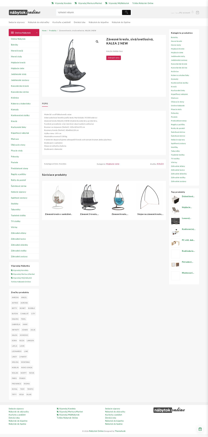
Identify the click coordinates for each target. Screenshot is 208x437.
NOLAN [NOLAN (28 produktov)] (15, 376)
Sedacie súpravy (18, 192)
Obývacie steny (18, 145)
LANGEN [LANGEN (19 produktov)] (15, 349)
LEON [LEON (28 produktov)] (32, 349)
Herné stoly (16, 56)
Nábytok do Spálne (17, 427)
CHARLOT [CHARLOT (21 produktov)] (25, 317)
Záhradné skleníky (19, 245)
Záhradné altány (18, 233)
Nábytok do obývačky (19, 415)
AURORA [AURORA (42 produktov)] (24, 306)
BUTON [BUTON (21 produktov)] (15, 317)
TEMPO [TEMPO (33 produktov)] (31, 392)
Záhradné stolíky (19, 251)
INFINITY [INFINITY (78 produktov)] (15, 333)
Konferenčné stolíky (20, 115)
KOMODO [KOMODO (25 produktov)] (16, 344)
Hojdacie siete (17, 68)
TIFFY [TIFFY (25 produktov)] (14, 397)
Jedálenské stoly (18, 74)
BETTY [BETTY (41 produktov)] (14, 311)
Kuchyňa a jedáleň (17, 418)
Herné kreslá (17, 51)
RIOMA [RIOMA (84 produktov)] (27, 387)
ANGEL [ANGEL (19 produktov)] (24, 300)
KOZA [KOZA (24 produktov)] (33, 344)
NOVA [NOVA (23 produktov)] (32, 376)
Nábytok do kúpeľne (18, 424)
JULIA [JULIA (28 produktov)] (14, 338)
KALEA (160, 167)
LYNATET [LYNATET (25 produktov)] (23, 360)
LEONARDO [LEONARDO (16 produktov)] (17, 354)
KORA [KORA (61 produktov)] (25, 344)
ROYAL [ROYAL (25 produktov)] (15, 392)
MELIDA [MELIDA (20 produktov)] (15, 365)
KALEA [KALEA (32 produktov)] (22, 338)
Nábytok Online (96, 434)
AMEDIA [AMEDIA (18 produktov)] (15, 300)
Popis (45, 103)
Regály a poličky (18, 174)
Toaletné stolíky (18, 215)
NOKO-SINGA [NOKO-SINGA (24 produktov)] (26, 370)
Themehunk (121, 434)
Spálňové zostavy (19, 198)
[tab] (46, 104)
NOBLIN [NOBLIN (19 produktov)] (15, 370)
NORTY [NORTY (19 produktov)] (24, 376)
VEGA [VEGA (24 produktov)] (21, 397)
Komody (15, 109)
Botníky (14, 45)
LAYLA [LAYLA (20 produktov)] (24, 349)
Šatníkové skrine (18, 186)
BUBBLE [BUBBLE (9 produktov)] (32, 311)
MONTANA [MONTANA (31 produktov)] (25, 365)
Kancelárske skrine (20, 92)
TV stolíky (16, 221)
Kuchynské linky (18, 127)
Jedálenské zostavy (20, 80)
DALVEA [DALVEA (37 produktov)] (22, 322)
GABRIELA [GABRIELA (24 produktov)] (16, 327)
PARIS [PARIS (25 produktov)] (14, 381)
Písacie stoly (17, 150)
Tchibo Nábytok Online (21, 284)
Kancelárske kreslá (20, 86)
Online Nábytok (18, 39)
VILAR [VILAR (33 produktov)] (29, 397)
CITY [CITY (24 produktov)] (14, 322)
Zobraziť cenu (114, 58)
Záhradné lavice (18, 239)
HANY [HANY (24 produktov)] (25, 327)
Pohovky (15, 156)
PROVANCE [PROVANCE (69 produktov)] (16, 387)
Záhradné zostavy (19, 256)
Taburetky (15, 209)
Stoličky (14, 203)
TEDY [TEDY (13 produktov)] (22, 392)
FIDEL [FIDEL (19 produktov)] (30, 322)
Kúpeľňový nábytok (20, 133)
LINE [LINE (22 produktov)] (26, 354)
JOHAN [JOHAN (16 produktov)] (25, 333)
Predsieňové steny (19, 168)
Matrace (15, 139)
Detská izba (14, 421)
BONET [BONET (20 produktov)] (23, 311)
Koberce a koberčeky (21, 103)
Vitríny (14, 227)
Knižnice (15, 98)
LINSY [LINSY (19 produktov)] (14, 360)
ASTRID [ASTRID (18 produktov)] (15, 306)
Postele (14, 162)
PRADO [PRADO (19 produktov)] (22, 381)
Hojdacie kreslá (18, 62)
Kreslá (14, 121)
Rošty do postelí (18, 180)
